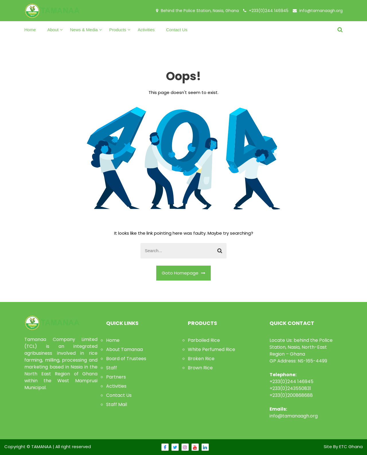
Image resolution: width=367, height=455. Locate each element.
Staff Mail (116, 404)
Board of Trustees (126, 358)
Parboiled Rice (204, 340)
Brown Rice (200, 367)
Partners (116, 377)
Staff (111, 367)
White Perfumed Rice (211, 349)
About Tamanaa (124, 349)
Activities (146, 29)
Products (117, 29)
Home (30, 29)
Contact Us (176, 29)
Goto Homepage (183, 273)
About (52, 29)
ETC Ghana (351, 447)
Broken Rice (201, 358)
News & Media (84, 29)
